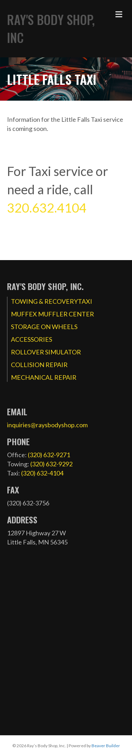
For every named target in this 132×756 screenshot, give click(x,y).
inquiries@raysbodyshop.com (47, 425)
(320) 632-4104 (42, 473)
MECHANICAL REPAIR (43, 377)
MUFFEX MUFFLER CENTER (52, 314)
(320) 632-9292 (51, 464)
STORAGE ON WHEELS (44, 326)
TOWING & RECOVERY (44, 301)
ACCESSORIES (31, 339)
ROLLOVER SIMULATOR (46, 352)
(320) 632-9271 (49, 455)
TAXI (85, 301)
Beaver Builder (106, 745)
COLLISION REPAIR (39, 364)
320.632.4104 (47, 207)
